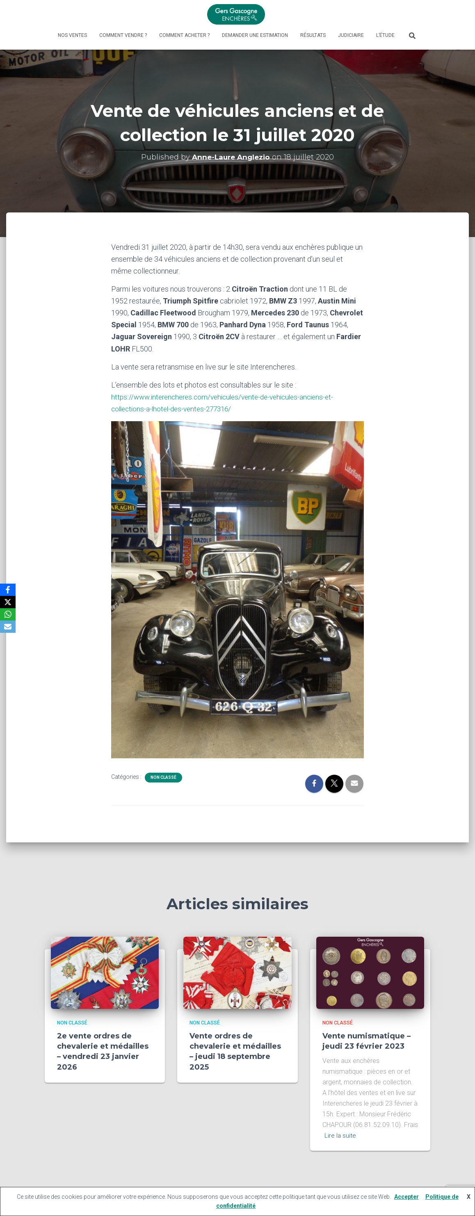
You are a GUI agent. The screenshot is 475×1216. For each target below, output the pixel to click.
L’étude (385, 35)
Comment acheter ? (184, 35)
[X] (8, 602)
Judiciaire (351, 35)
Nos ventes (72, 35)
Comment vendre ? (123, 35)
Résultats (313, 35)
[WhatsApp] (8, 614)
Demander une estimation (255, 35)
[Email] (8, 627)
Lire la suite (340, 1135)
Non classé (163, 777)
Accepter (406, 1196)
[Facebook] (8, 590)
